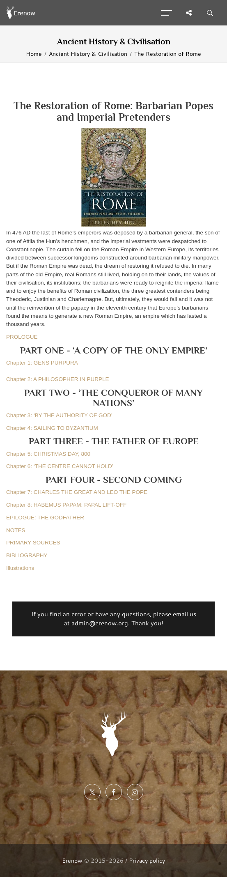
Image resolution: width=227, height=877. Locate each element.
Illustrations (20, 568)
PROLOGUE (22, 337)
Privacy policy (147, 860)
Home (34, 53)
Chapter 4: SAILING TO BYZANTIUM (52, 428)
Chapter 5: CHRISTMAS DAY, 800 (48, 454)
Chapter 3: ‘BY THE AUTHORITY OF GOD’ (59, 415)
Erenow (72, 860)
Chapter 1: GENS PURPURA (42, 363)
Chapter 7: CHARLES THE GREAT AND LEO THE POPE (76, 492)
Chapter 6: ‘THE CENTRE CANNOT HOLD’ (59, 466)
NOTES (15, 530)
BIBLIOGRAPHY (27, 555)
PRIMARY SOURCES (33, 543)
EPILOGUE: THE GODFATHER (45, 517)
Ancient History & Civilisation (88, 53)
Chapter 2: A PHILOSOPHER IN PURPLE (57, 379)
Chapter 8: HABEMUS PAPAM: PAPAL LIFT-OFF (66, 505)
